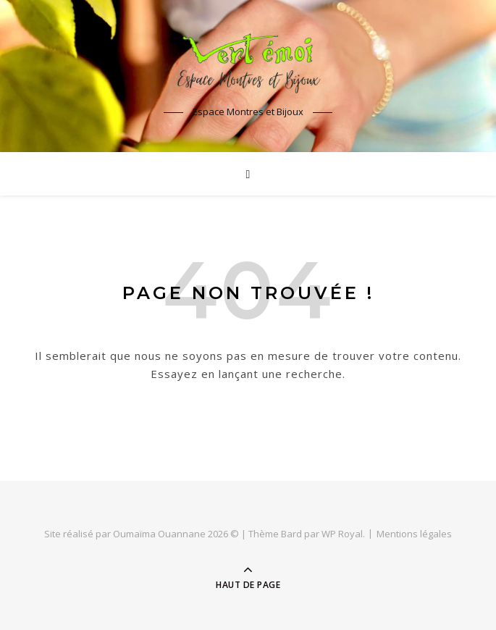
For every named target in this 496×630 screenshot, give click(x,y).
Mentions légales (414, 533)
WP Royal (342, 533)
